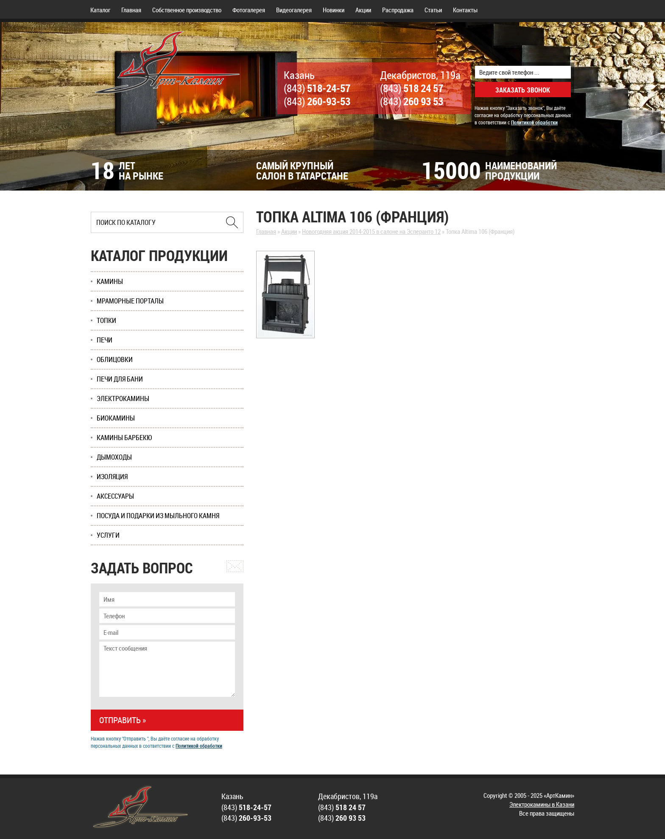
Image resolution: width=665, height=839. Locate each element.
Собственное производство (186, 10)
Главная (131, 10)
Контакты (465, 10)
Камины (110, 281)
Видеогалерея (294, 10)
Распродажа (398, 10)
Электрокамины (123, 398)
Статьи (433, 10)
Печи (104, 340)
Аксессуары (115, 496)
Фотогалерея (248, 10)
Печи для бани (120, 379)
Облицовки (115, 359)
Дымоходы (114, 457)
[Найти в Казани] (232, 222)
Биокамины (116, 418)
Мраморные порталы (130, 301)
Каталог (100, 10)
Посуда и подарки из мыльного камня (158, 515)
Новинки (333, 10)
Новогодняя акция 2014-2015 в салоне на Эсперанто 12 (371, 231)
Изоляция (112, 476)
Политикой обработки (534, 122)
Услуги (108, 535)
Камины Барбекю (124, 437)
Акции (363, 10)
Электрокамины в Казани (541, 804)
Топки (106, 320)
